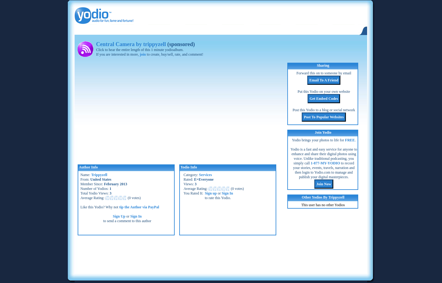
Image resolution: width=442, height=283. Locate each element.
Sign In (136, 216)
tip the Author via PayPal (139, 207)
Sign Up (119, 216)
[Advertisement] (220, 254)
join (143, 54)
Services (205, 175)
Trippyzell (99, 175)
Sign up (211, 193)
